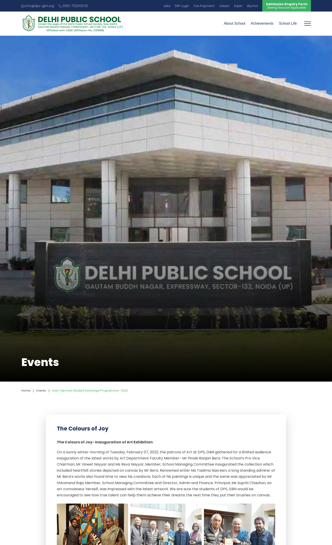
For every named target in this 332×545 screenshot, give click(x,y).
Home (25, 390)
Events (41, 390)
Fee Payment (204, 6)
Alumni (252, 6)
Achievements (262, 23)
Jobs (166, 6)
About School (234, 23)
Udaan (224, 6)
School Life (288, 23)
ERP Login (182, 6)
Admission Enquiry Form (286, 6)
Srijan (238, 6)
